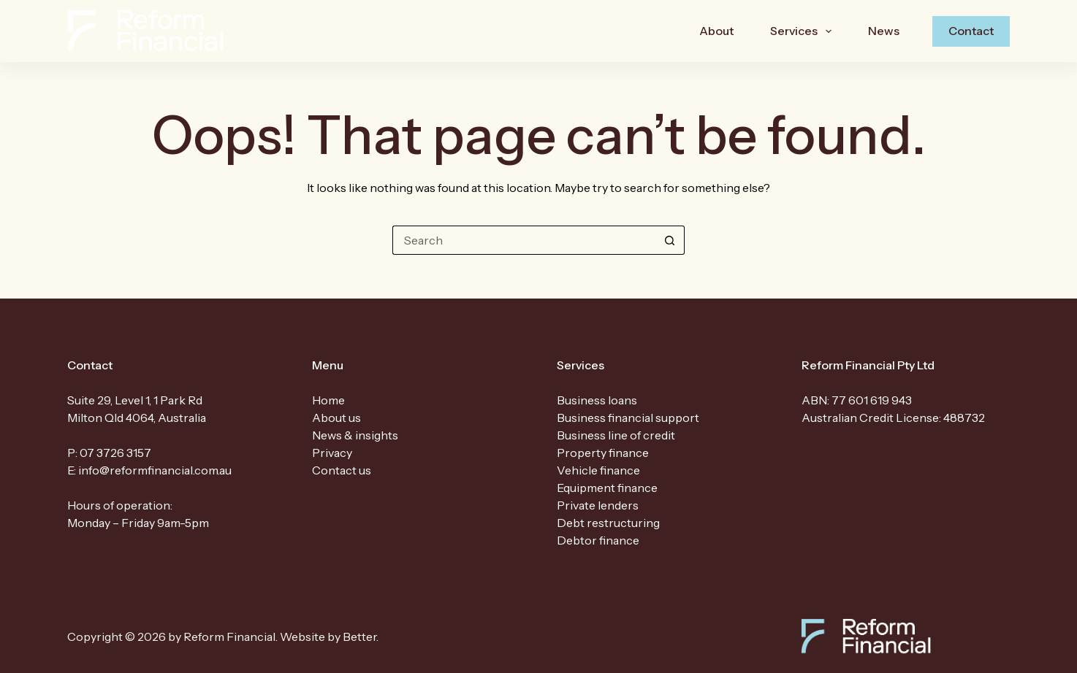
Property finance (603, 452)
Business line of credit (616, 435)
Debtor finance (598, 540)
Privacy (332, 452)
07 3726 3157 (115, 452)
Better (359, 636)
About (716, 30)
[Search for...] (523, 240)
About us (336, 417)
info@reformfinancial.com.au (155, 470)
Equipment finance (607, 487)
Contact (971, 30)
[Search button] (670, 240)
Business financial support (628, 417)
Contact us (341, 470)
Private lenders (598, 505)
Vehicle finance (598, 470)
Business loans (597, 400)
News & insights (355, 435)
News (883, 30)
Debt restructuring (608, 522)
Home (328, 400)
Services (803, 31)
